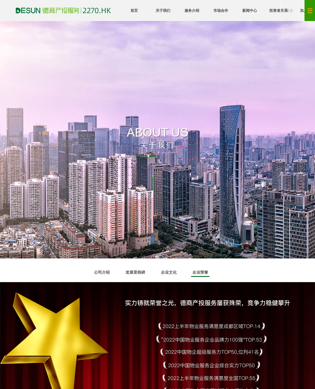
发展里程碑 (135, 272)
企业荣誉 (200, 273)
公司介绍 (102, 272)
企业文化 (169, 272)
